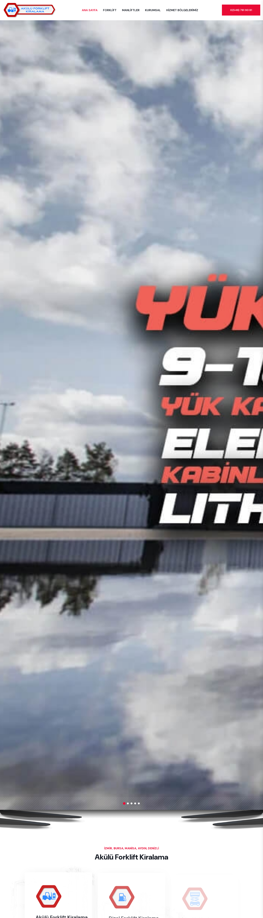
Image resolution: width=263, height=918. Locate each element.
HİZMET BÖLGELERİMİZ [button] (182, 10)
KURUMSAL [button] (153, 10)
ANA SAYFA (90, 10)
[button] (124, 803)
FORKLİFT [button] (110, 10)
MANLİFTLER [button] (131, 10)
